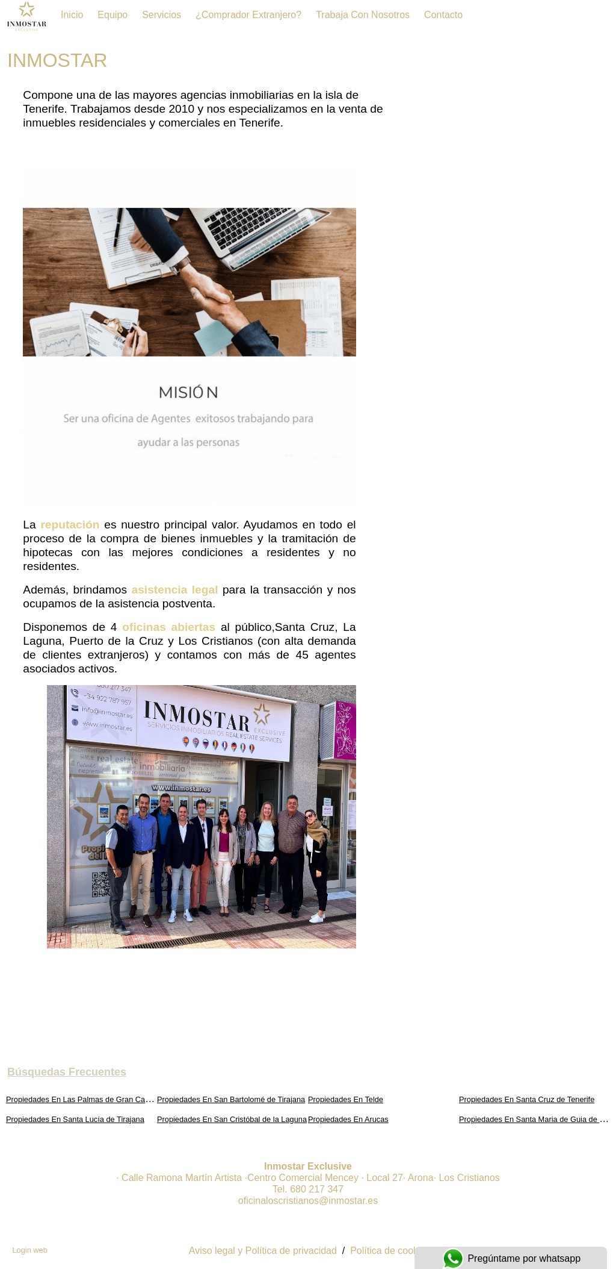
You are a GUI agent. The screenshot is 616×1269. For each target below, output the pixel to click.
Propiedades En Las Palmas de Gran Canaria (84, 1099)
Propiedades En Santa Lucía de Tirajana (75, 1119)
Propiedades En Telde (345, 1099)
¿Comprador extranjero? (248, 15)
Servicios (161, 15)
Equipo (112, 15)
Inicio (72, 15)
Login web (29, 1250)
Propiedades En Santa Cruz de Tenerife (526, 1099)
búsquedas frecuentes (66, 1072)
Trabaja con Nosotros (363, 15)
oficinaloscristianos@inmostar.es (308, 1200)
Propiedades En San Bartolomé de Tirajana (231, 1099)
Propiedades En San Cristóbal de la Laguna (232, 1119)
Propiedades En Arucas (348, 1119)
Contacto (443, 15)
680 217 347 (316, 1189)
